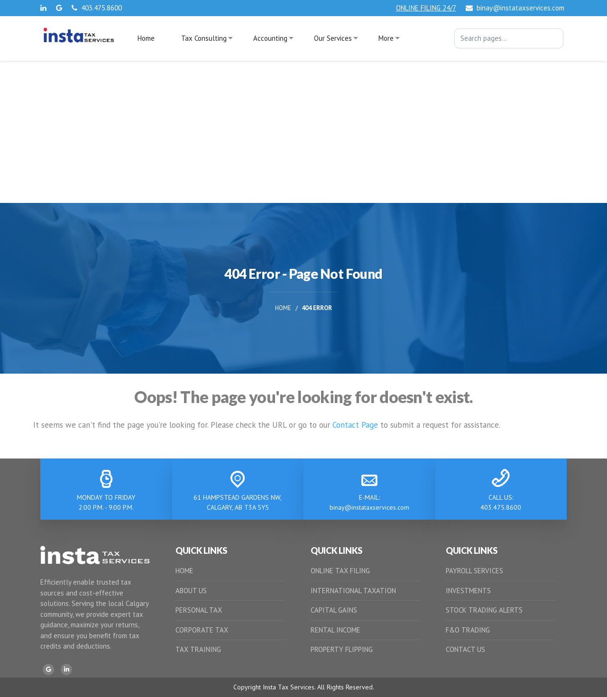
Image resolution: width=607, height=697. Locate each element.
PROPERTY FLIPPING (342, 649)
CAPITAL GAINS (334, 609)
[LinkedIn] (66, 669)
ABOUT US (191, 590)
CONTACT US (465, 649)
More (386, 38)
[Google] (48, 669)
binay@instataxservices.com (515, 7)
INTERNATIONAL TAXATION (353, 590)
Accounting (270, 38)
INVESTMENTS (468, 590)
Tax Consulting (204, 38)
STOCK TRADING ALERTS (484, 609)
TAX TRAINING (198, 649)
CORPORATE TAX (201, 629)
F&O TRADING (468, 629)
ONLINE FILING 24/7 (426, 7)
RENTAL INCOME (335, 629)
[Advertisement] (303, 131)
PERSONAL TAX (198, 609)
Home (146, 38)
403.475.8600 (97, 7)
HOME (184, 570)
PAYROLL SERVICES (474, 570)
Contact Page (355, 425)
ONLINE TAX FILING (340, 570)
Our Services (333, 38)
